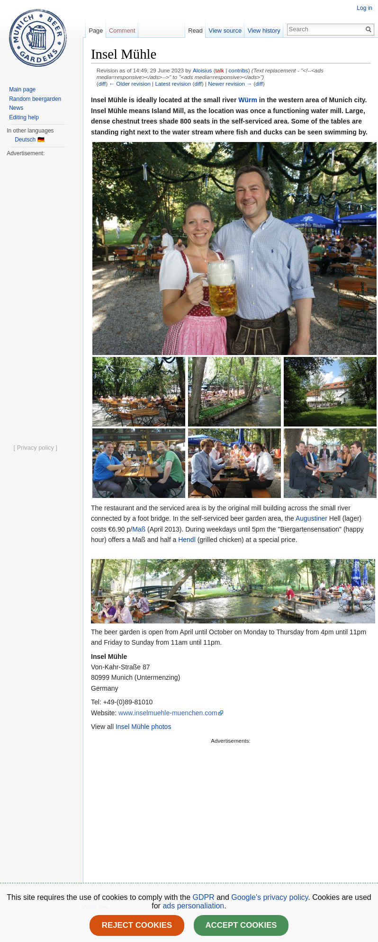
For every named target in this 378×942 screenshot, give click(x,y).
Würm (247, 100)
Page (96, 30)
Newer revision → (230, 83)
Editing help (24, 117)
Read (195, 30)
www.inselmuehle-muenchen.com (167, 713)
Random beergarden (35, 99)
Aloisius (202, 70)
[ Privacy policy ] (35, 447)
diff (102, 83)
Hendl (187, 539)
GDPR (205, 897)
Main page (22, 89)
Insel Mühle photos (143, 726)
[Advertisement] (223, 812)
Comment (122, 30)
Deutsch (25, 139)
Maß (138, 529)
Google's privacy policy (269, 897)
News (16, 108)
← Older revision (130, 83)
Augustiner (311, 518)
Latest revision (173, 83)
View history (264, 30)
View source (225, 30)
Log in (364, 8)
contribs (238, 70)
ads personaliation (193, 906)
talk (220, 70)
